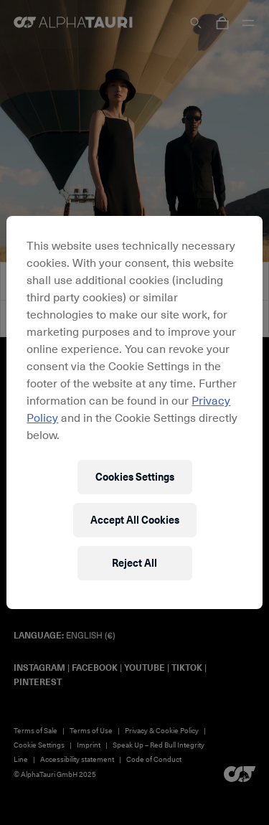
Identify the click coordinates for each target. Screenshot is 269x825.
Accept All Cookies (134, 519)
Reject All (134, 562)
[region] (134, 412)
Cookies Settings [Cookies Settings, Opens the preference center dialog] (134, 476)
